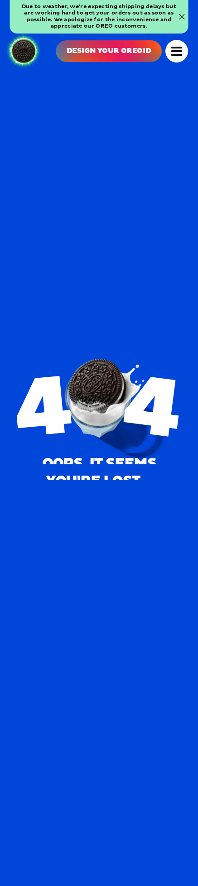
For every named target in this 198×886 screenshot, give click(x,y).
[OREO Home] (23, 51)
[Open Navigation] (176, 51)
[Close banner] (181, 16)
